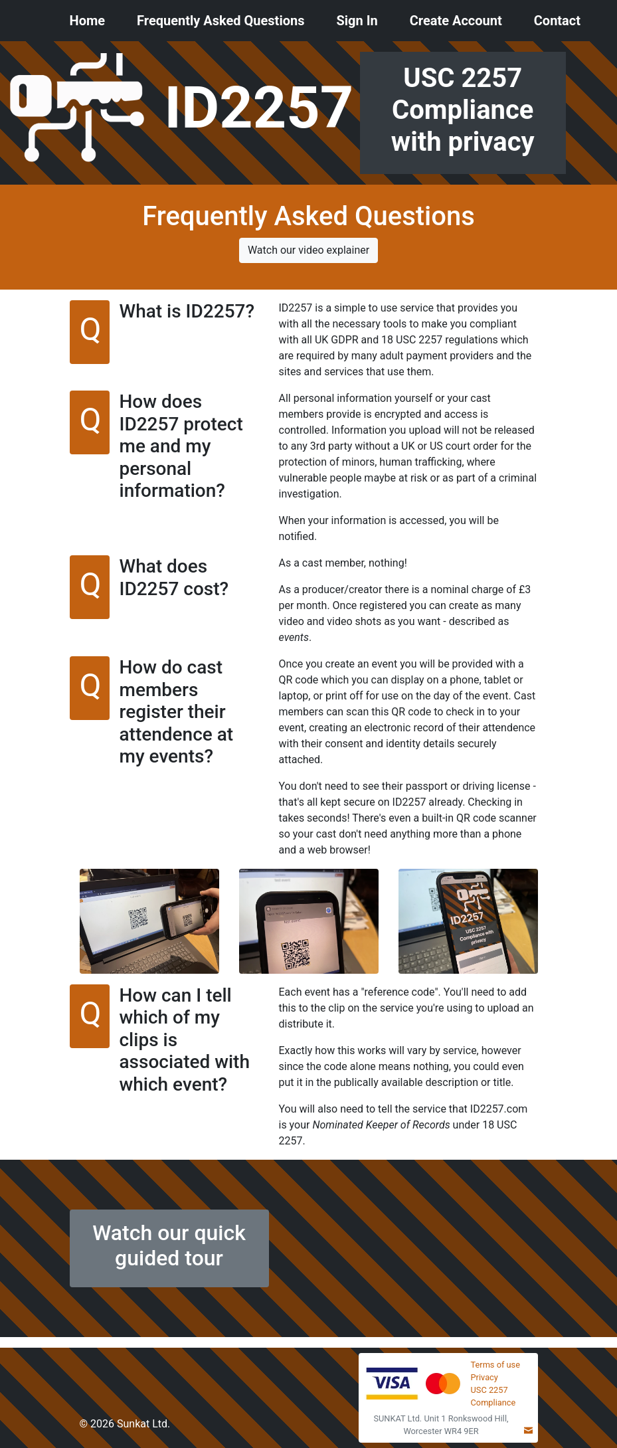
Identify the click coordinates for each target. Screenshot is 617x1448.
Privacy (484, 1377)
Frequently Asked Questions (220, 21)
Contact (557, 21)
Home (88, 21)
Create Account (456, 21)
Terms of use (496, 1365)
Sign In (356, 21)
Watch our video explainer (308, 250)
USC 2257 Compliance (493, 1396)
